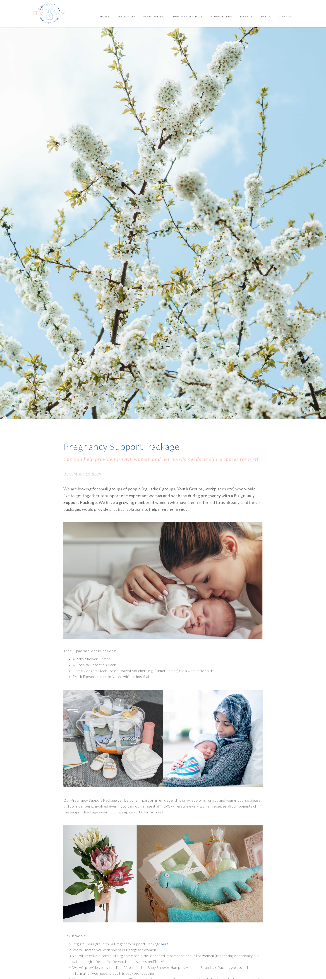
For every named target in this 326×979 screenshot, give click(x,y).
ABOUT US (126, 16)
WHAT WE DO (154, 16)
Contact (286, 16)
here (165, 944)
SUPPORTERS (221, 16)
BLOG (265, 16)
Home (105, 16)
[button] (246, 16)
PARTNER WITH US (188, 16)
